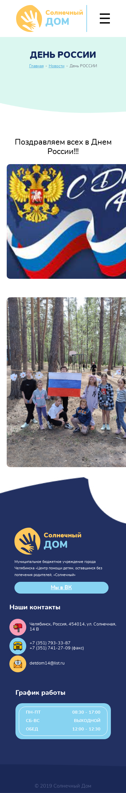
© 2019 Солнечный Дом (63, 786)
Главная (36, 66)
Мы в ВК (61, 587)
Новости (57, 66)
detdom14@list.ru (47, 663)
